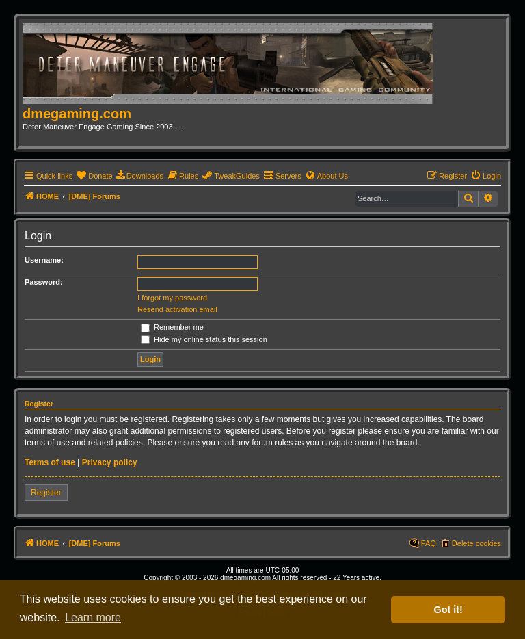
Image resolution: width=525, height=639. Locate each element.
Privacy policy (109, 462)
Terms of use (50, 462)
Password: (44, 282)
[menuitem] (94, 176)
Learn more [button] (93, 617)
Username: (44, 260)
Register (46, 492)
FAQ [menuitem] (428, 543)
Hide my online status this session (204, 339)
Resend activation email (177, 309)
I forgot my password (172, 298)
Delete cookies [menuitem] (476, 543)
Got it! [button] (448, 609)
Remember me (172, 327)
